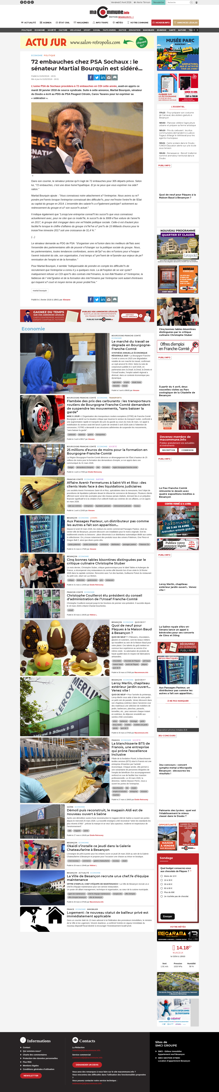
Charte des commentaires (35, 1055)
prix (101, 580)
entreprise (133, 791)
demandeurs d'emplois (85, 467)
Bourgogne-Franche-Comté (126, 336)
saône (86, 831)
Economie (36, 55)
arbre (115, 721)
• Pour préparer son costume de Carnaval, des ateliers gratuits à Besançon (176, 115)
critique (71, 580)
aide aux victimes (74, 506)
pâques (144, 664)
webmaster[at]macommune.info (87, 1083)
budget (70, 467)
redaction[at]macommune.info (86, 1050)
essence (82, 435)
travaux (137, 506)
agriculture (117, 382)
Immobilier (92, 909)
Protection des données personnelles (40, 1058)
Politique (49, 55)
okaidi (124, 861)
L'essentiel (178, 106)
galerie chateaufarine (101, 861)
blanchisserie (118, 788)
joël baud (146, 661)
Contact (26, 1047)
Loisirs (93, 518)
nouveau (116, 861)
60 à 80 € (168, 888)
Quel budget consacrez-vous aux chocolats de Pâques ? (175, 869)
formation (106, 467)
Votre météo (178, 927)
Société (113, 446)
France (70, 909)
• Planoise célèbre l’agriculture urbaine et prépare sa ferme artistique (177, 124)
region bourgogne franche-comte (125, 467)
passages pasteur (129, 544)
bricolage (133, 721)
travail (124, 386)
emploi (126, 382)
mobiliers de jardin (140, 725)
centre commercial (90, 544)
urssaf (70, 610)
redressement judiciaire (122, 506)
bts (127, 788)
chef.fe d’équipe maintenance (99, 894)
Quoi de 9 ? (140, 622)
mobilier (128, 725)
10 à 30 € (168, 880)
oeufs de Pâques (132, 664)
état (98, 467)
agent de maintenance (76, 894)
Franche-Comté (75, 479)
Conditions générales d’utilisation (38, 1069)
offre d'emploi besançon (77, 897)
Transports (115, 398)
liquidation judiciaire (103, 506)
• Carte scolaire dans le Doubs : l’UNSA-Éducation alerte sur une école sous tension (177, 145)
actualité (84, 873)
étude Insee (136, 382)
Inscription (168, 450)
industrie (116, 386)
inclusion (144, 791)
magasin (77, 831)
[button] (191, 2)
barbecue (123, 721)
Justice (99, 479)
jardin (142, 721)
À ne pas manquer (178, 701)
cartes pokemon (74, 544)
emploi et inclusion (120, 791)
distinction (80, 580)
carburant (71, 435)
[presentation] (159, 717)
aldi (69, 831)
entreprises (88, 506)
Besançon (72, 518)
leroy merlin (117, 725)
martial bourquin (40, 290)
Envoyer (167, 916)
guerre (90, 435)
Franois (116, 740)
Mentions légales (31, 1065)
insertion (116, 795)
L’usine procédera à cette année (74, 86)
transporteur (100, 435)
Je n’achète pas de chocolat (176, 896)
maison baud (118, 664)
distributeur (115, 544)
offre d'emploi (130, 894)
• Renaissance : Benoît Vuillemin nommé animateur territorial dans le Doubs (178, 155)
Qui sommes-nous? (32, 1051)
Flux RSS (27, 1062)
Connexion (187, 450)
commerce (104, 544)
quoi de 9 (116, 668)
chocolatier (117, 661)
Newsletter (31, 1075)
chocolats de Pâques (132, 661)
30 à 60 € (168, 884)
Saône (70, 807)
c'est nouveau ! (73, 861)
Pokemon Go (144, 544)
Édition (113, 17)
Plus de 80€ (169, 892)
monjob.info (117, 894)
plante (115, 728)
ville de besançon (95, 897)
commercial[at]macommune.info (87, 1058)
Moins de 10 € (170, 876)
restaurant (109, 580)
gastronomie (92, 580)
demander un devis (87, 1065)
